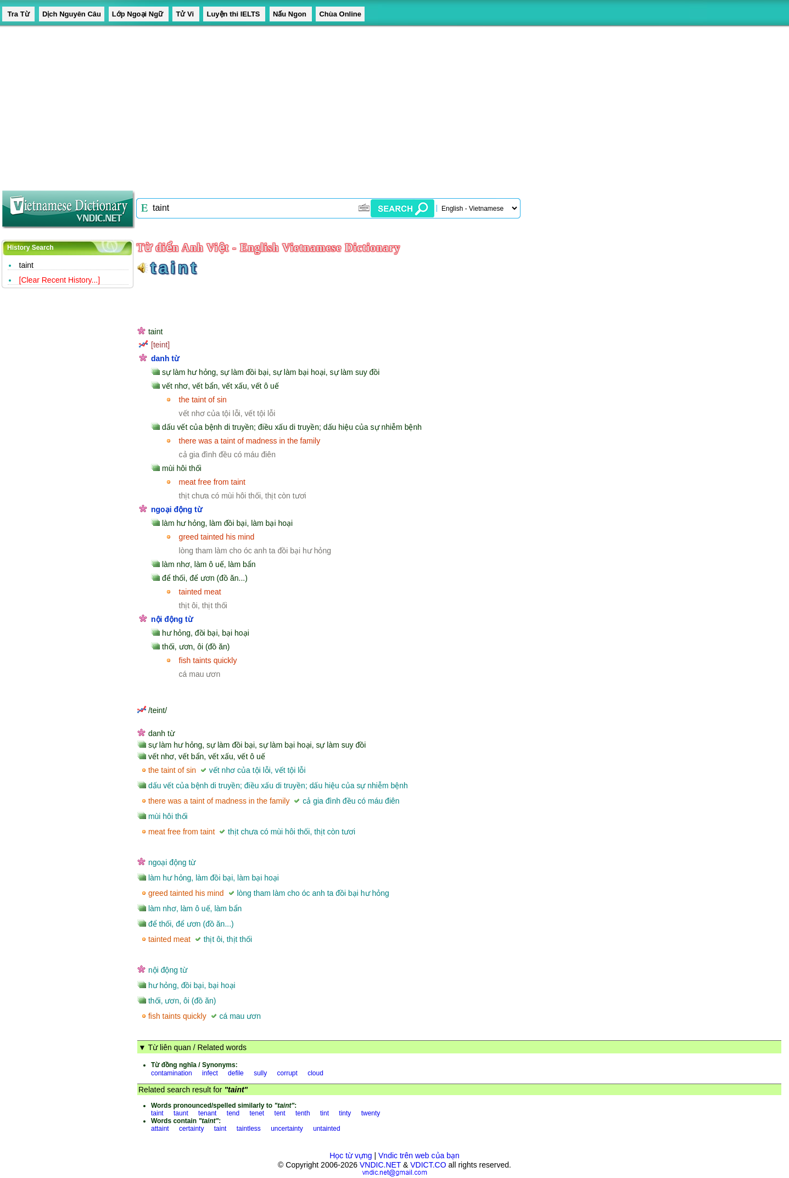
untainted (326, 1128)
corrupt (287, 1073)
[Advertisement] (329, 104)
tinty (345, 1113)
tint (324, 1113)
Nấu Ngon (291, 14)
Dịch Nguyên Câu (71, 14)
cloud (315, 1073)
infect (210, 1073)
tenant (207, 1113)
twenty (370, 1113)
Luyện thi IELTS (234, 14)
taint (26, 265)
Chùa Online (340, 14)
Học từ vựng (350, 1155)
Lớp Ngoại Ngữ (138, 14)
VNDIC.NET (380, 1164)
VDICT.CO (428, 1164)
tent (280, 1113)
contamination (171, 1073)
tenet (257, 1113)
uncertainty (287, 1128)
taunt (181, 1113)
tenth (302, 1113)
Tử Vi (185, 14)
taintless (249, 1128)
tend (233, 1113)
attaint (160, 1128)
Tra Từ (18, 14)
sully (260, 1073)
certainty (191, 1128)
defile (236, 1073)
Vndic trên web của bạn (419, 1155)
